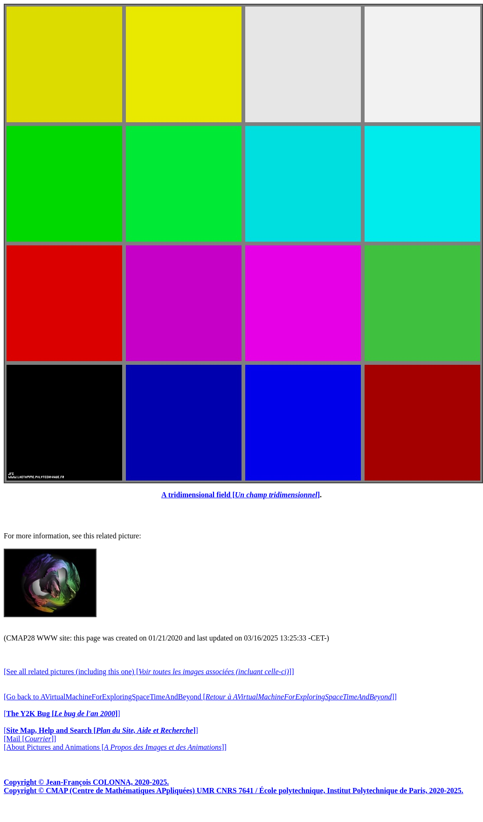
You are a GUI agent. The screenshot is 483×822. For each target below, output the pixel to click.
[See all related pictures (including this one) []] (149, 672)
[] (62, 714)
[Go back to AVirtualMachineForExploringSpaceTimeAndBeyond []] (200, 697)
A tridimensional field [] (240, 495)
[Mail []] (30, 739)
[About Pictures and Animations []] (115, 747)
